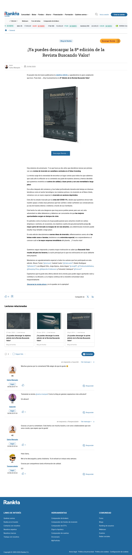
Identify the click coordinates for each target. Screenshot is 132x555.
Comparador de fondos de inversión (64, 522)
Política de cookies (102, 552)
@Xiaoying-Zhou (33, 269)
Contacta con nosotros (12, 526)
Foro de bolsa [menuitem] (35, 21)
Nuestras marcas (10, 533)
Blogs (101, 522)
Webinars (102, 529)
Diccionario (55, 537)
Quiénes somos (9, 518)
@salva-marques (42, 394)
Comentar (88, 354)
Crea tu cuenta (119, 14)
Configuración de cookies (119, 552)
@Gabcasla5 (67, 263)
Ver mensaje (86, 362)
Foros (101, 518)
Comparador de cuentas (60, 533)
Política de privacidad (86, 552)
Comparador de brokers (59, 518)
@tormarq (47, 263)
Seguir (12, 384)
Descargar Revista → (60, 153)
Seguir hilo (18, 354)
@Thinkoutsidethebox (86, 266)
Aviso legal (73, 552)
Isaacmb (12, 407)
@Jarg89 (73, 266)
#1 (12, 462)
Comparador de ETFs (59, 526)
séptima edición (62, 75)
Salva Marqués (14, 67)
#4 (12, 376)
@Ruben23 (31, 266)
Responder (88, 386)
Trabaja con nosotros (11, 537)
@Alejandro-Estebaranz (48, 269)
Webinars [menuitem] (25, 21)
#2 (12, 435)
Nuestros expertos (10, 529)
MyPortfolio (55, 540)
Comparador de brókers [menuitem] (51, 21)
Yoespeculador (12, 466)
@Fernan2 (77, 269)
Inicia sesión (104, 14)
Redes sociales (104, 536)
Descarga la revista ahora (36, 284)
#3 (12, 403)
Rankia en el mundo (11, 522)
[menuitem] (26, 14)
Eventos (102, 533)
